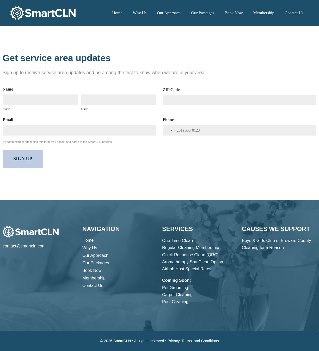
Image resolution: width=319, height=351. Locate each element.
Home (117, 13)
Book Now (234, 13)
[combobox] (168, 130)
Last (84, 109)
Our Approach (169, 13)
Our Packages (202, 13)
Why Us (139, 13)
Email (10, 120)
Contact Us (294, 13)
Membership (263, 13)
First (6, 109)
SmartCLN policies (100, 141)
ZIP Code (173, 90)
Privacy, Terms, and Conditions (193, 341)
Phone (170, 120)
